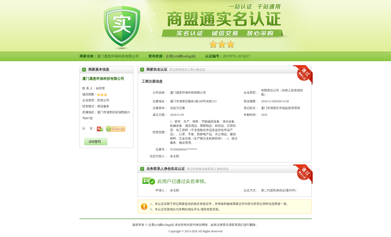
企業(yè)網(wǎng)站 (181, 56)
